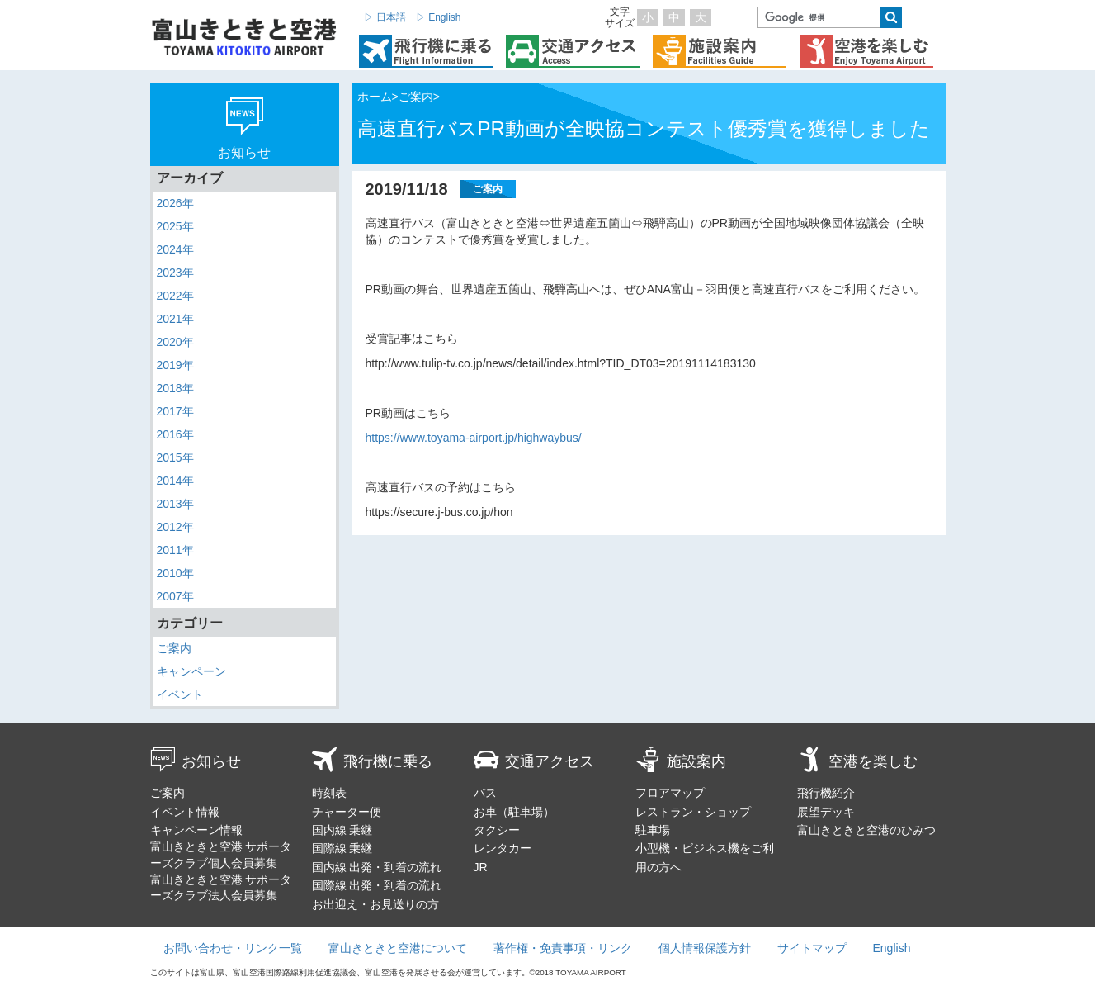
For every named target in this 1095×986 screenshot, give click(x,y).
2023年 (175, 272)
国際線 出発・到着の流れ (377, 885)
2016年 (175, 434)
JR (481, 867)
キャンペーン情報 (196, 830)
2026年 (175, 203)
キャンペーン (191, 671)
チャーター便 (346, 811)
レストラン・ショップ (693, 811)
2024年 (175, 249)
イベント (180, 694)
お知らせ (195, 761)
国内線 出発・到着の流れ (377, 867)
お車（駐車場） (514, 811)
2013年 (175, 503)
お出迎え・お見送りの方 (375, 904)
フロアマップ (670, 792)
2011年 (175, 550)
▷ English (438, 17)
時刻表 (329, 792)
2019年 (175, 365)
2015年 (175, 457)
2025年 (175, 226)
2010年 (175, 573)
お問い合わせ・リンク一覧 (232, 948)
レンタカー (502, 848)
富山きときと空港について (397, 948)
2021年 (175, 318)
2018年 (175, 388)
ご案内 (174, 648)
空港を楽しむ (857, 761)
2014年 (175, 480)
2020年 (175, 341)
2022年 (175, 295)
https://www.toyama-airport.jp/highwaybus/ (474, 437)
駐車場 (652, 830)
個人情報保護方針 (704, 948)
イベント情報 (184, 811)
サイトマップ (812, 948)
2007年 (175, 596)
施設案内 (680, 761)
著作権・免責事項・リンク (562, 948)
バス (485, 792)
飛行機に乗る (372, 761)
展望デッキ (826, 811)
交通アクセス (534, 761)
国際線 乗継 (342, 848)
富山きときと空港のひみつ (866, 830)
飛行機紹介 (826, 792)
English (892, 948)
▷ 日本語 (385, 17)
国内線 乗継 (342, 830)
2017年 (175, 411)
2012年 (175, 526)
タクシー (497, 830)
